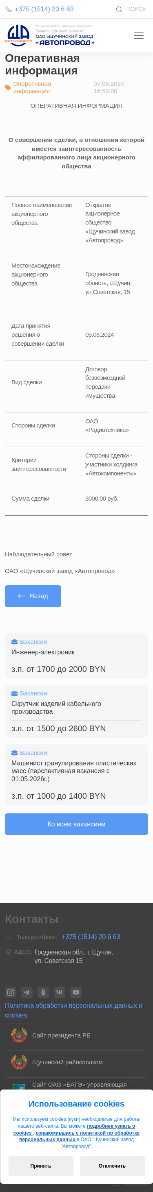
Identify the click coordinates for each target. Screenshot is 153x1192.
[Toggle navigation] (138, 35)
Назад (33, 596)
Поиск (131, 9)
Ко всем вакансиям (76, 824)
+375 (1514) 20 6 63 (44, 9)
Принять (41, 1166)
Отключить (112, 1166)
